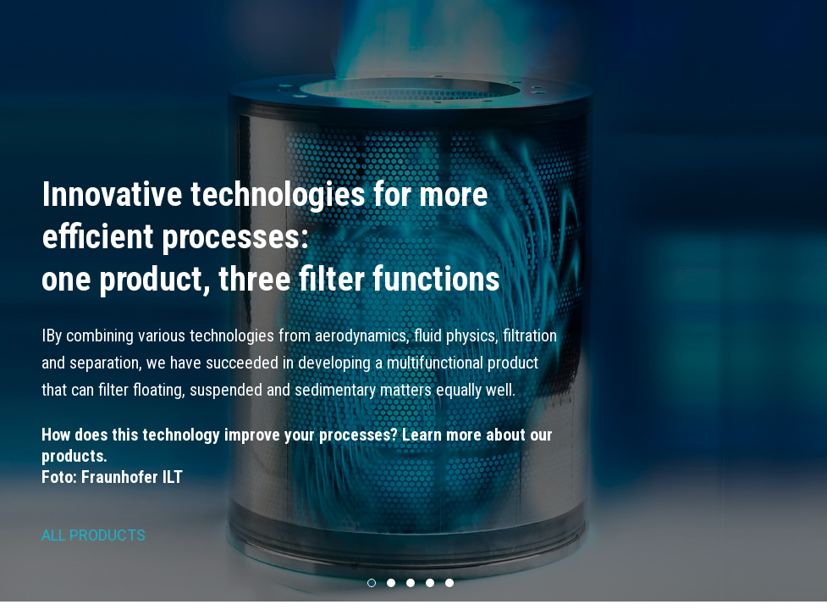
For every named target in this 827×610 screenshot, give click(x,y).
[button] (371, 584)
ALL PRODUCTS (93, 535)
